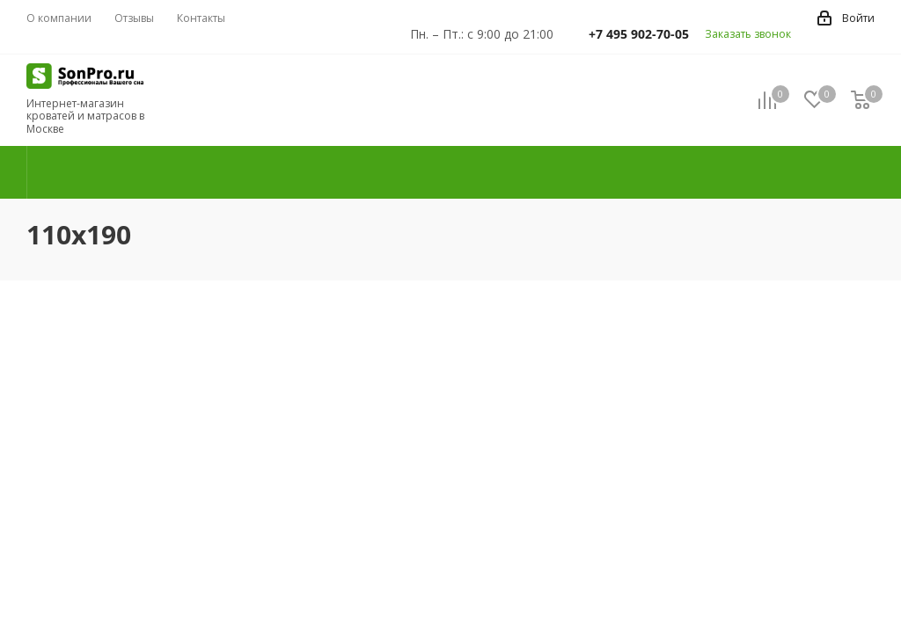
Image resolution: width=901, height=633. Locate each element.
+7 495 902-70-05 (639, 33)
